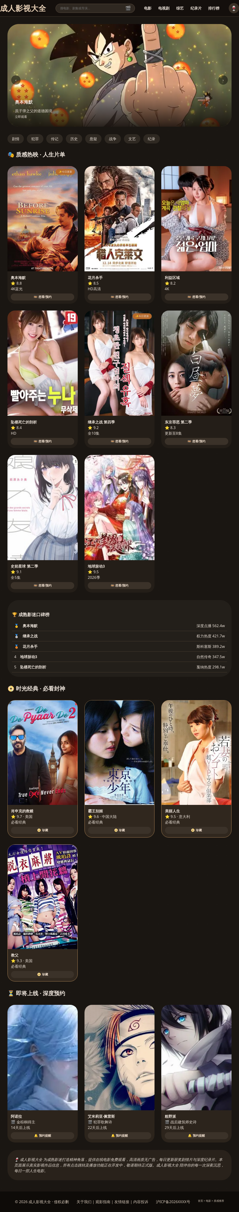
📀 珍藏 (42, 830)
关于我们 (84, 1201)
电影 (147, 8)
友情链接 (121, 1201)
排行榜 (213, 8)
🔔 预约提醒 (42, 1135)
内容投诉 (140, 1201)
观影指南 (102, 1201)
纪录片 (196, 8)
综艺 (180, 8)
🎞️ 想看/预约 (42, 297)
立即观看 (21, 117)
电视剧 (163, 8)
